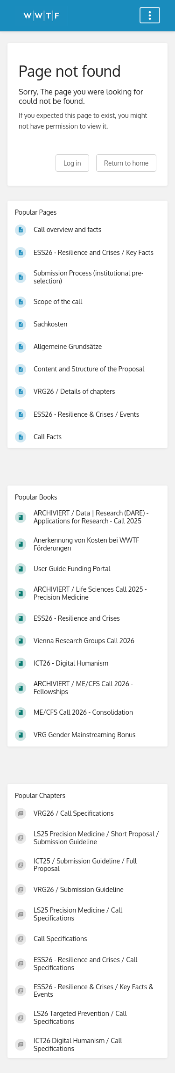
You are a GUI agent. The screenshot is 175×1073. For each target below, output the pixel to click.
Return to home (126, 163)
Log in (72, 163)
